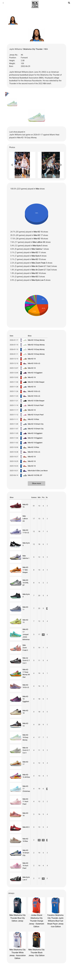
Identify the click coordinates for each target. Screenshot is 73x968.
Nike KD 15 (36, 259)
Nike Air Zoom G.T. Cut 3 (41, 270)
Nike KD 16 (38, 232)
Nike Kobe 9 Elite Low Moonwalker (40, 471)
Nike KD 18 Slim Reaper (36, 382)
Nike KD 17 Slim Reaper (25, 569)
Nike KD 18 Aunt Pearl (35, 405)
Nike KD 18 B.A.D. (34, 363)
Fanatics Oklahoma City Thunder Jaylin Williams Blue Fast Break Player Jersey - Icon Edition (55, 912)
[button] (12, 165)
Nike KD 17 (38, 235)
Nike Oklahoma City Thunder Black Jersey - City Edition (36, 944)
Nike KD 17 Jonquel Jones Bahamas (26, 634)
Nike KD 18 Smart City (35, 424)
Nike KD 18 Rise (33, 419)
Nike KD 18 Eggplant (35, 373)
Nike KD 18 (38, 239)
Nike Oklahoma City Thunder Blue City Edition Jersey (17, 909)
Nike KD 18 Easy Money (36, 340)
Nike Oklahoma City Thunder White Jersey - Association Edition (17, 945)
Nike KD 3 (36, 277)
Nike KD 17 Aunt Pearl (25, 801)
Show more (36, 483)
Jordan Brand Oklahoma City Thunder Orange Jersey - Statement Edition (36, 912)
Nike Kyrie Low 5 (38, 280)
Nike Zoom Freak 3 (39, 263)
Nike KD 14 (36, 273)
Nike (37, 189)
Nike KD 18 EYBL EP (35, 475)
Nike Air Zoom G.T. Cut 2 (41, 266)
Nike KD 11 (36, 252)
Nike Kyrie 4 (36, 256)
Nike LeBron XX (39, 242)
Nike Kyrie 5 (37, 246)
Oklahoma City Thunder (33, 49)
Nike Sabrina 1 (37, 249)
